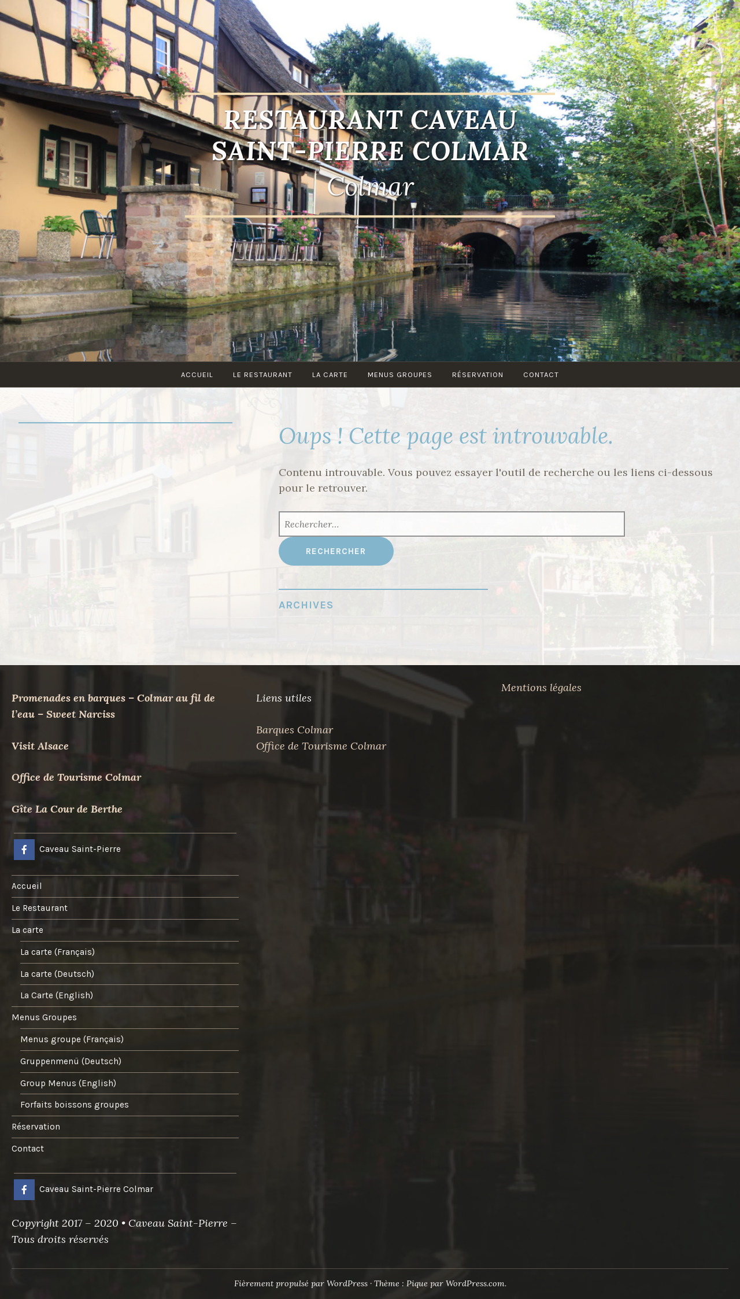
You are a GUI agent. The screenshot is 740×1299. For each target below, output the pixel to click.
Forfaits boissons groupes (74, 1104)
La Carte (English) (56, 995)
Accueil (197, 374)
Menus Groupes (400, 374)
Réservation (478, 374)
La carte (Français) (57, 952)
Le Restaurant (263, 374)
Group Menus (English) (68, 1083)
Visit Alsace (40, 745)
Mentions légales (541, 687)
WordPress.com (475, 1283)
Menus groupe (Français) (72, 1039)
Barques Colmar (294, 729)
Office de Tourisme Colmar (76, 777)
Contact (541, 374)
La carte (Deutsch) (57, 974)
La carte (330, 374)
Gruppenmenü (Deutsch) (70, 1061)
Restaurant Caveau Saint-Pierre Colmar (370, 135)
